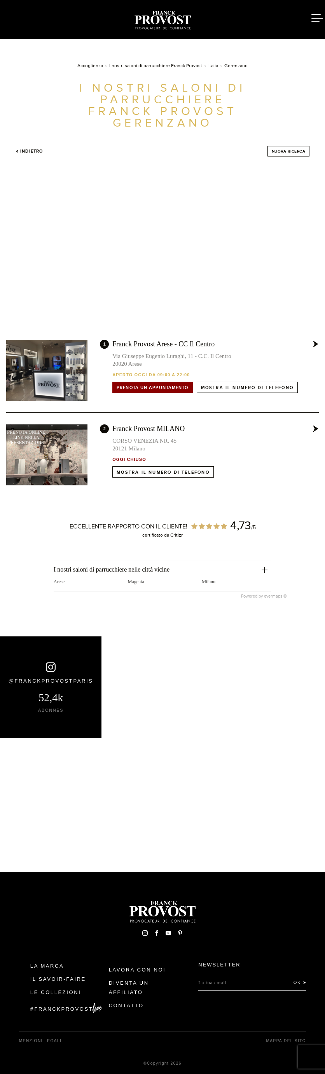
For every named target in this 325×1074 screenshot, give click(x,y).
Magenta (136, 581)
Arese (59, 581)
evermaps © (275, 596)
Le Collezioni (55, 992)
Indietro (29, 151)
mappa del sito (286, 1041)
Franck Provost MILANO (148, 429)
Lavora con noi (137, 970)
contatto (126, 1005)
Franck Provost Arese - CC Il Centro (163, 344)
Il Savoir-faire (58, 979)
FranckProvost (64, 1009)
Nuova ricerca (288, 151)
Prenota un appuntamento (152, 387)
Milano (208, 581)
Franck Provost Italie (162, 19)
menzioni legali (40, 1041)
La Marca (47, 966)
